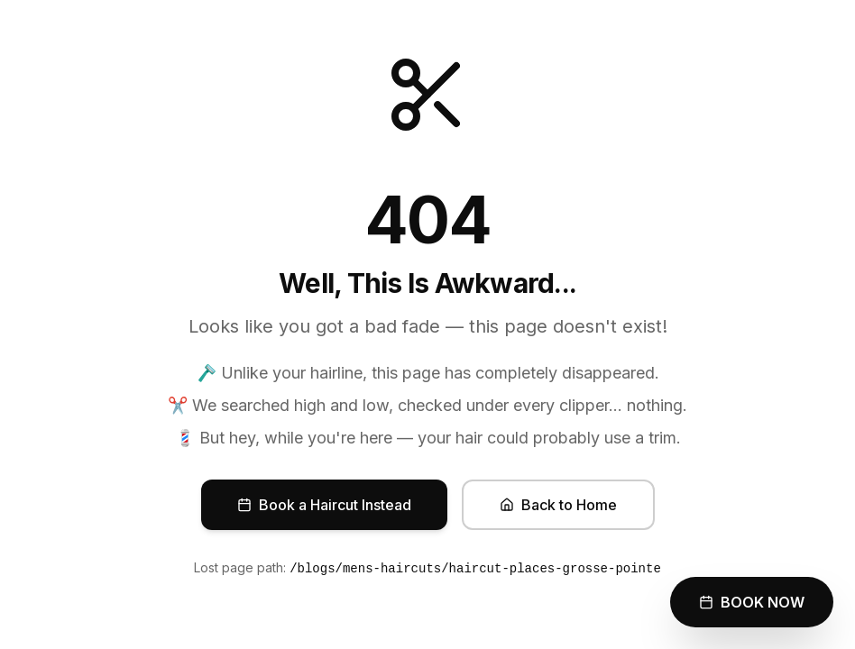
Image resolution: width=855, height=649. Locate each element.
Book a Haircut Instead (324, 505)
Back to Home (558, 505)
